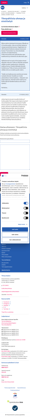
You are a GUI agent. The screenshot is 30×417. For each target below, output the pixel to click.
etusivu (3, 11)
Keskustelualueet (13, 11)
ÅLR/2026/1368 (5, 356)
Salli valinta (15, 234)
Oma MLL (9, 294)
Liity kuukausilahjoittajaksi (8, 323)
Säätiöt (3, 252)
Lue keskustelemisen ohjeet (10, 26)
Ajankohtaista (6, 270)
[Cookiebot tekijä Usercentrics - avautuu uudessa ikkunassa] (21, 176)
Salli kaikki (15, 229)
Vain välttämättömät (15, 239)
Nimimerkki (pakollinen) (6, 138)
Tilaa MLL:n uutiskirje (7, 312)
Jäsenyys (4, 246)
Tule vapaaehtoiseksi (7, 266)
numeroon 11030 (20, 339)
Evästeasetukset (15, 390)
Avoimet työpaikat (6, 248)
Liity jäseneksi (5, 262)
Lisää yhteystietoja (6, 288)
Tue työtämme (6, 260)
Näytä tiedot (21, 224)
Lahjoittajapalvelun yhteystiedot (10, 291)
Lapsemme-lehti (6, 250)
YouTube (5, 309)
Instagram (6, 303)
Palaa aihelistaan (7, 29)
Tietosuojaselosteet (9, 387)
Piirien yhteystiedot (7, 256)
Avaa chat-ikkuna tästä (7, 382)
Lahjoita (4, 2)
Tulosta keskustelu (9, 33)
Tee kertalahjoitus (6, 321)
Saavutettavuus (21, 387)
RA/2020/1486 (5, 351)
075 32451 (6, 285)
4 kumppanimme (10, 184)
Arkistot (4, 244)
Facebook (6, 302)
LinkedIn (5, 305)
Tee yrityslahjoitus (6, 324)
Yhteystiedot (5, 254)
